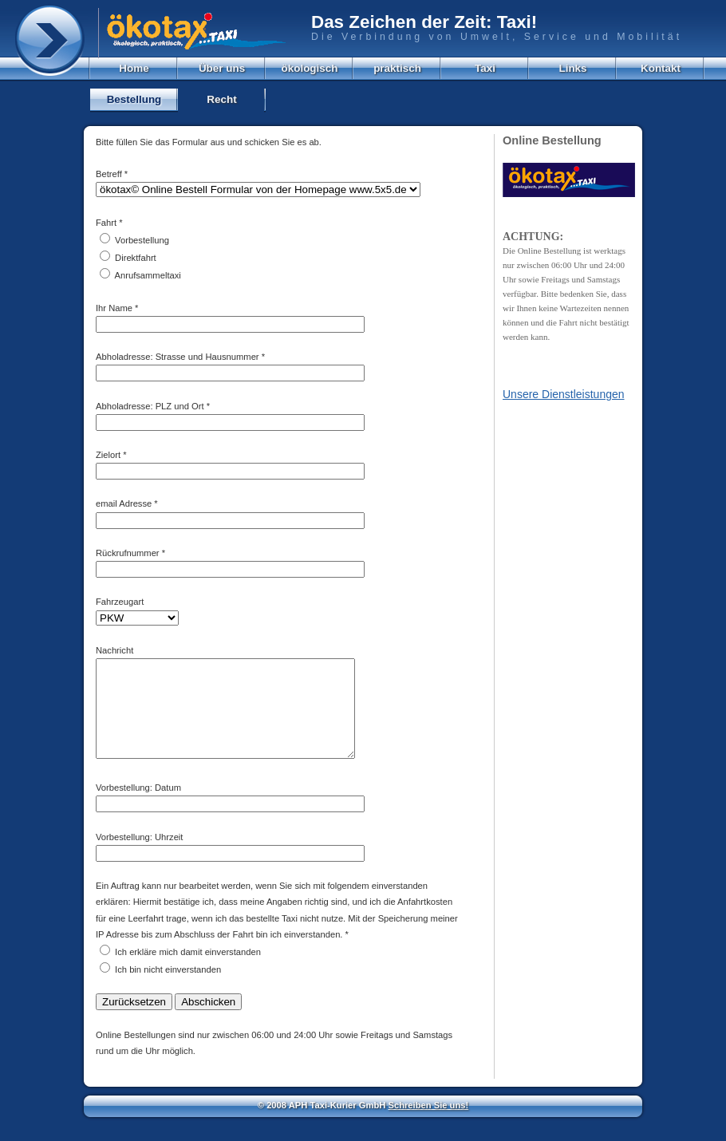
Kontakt (661, 68)
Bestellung (134, 99)
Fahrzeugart (120, 601)
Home (133, 68)
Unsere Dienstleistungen (564, 394)
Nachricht (114, 650)
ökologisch (310, 68)
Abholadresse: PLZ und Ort (150, 406)
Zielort (108, 455)
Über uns (222, 68)
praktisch (397, 68)
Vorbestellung (142, 240)
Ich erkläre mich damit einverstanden (188, 971)
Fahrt (106, 222)
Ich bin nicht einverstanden (168, 988)
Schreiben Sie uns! (428, 1124)
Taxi (485, 68)
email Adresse (124, 503)
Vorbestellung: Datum (138, 806)
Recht (221, 99)
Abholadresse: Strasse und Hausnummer (177, 356)
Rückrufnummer (128, 553)
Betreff (109, 174)
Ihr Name (114, 308)
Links (572, 68)
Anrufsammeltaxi (148, 275)
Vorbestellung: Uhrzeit (139, 856)
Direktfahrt (135, 258)
